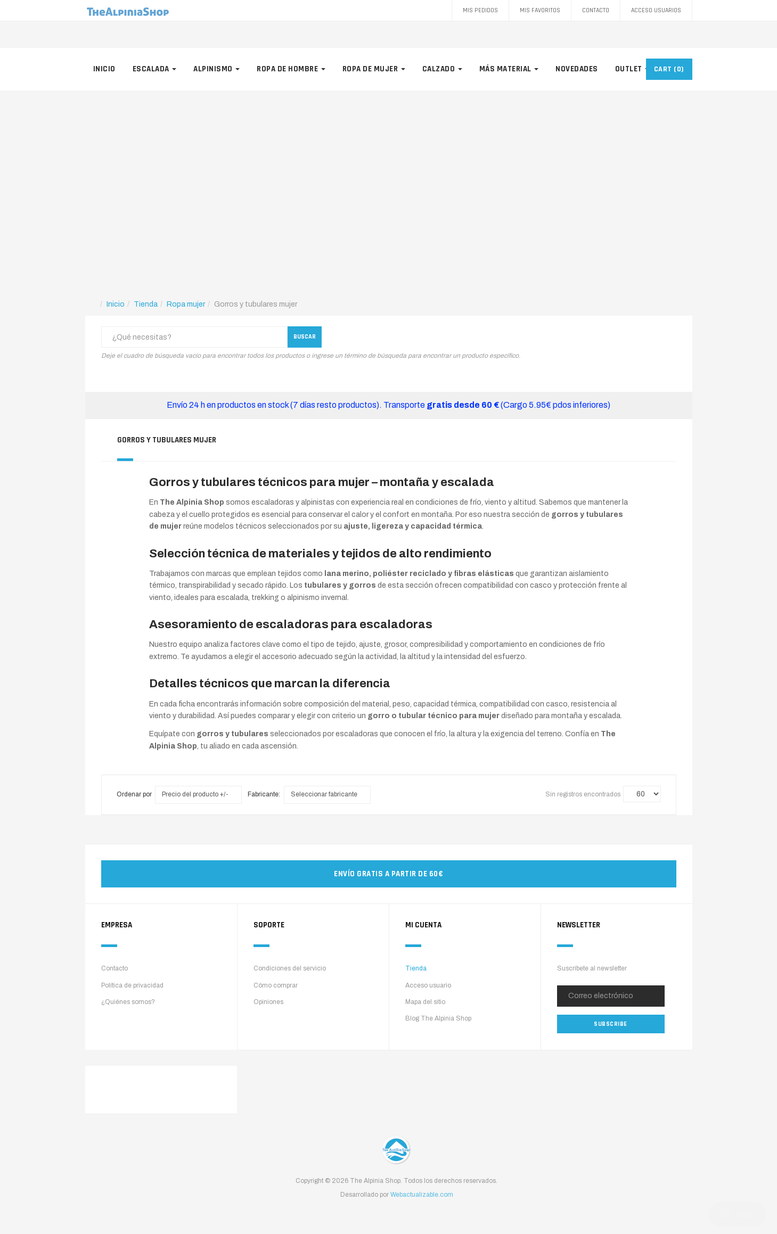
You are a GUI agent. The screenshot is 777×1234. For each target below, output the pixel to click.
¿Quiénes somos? (128, 1002)
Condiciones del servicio (289, 968)
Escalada (155, 69)
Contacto (595, 10)
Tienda (416, 968)
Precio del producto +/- (195, 794)
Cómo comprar (275, 985)
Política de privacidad (132, 985)
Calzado (442, 69)
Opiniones (268, 1002)
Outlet (632, 69)
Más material (509, 69)
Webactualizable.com (421, 1194)
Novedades (576, 69)
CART (669, 69)
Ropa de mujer (373, 69)
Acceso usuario (428, 985)
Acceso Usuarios (656, 10)
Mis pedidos (480, 10)
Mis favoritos (540, 10)
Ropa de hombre (291, 69)
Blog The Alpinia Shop (438, 1018)
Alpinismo (216, 69)
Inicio (104, 69)
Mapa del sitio (425, 1002)
